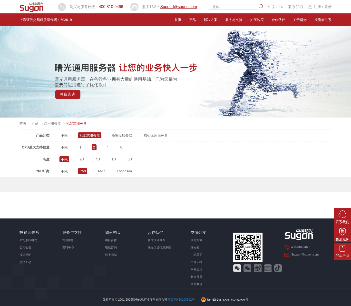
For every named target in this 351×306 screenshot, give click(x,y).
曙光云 (195, 247)
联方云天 (196, 276)
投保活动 (25, 255)
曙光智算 (196, 240)
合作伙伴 (278, 20)
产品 (192, 20)
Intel (82, 171)
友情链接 (198, 232)
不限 (64, 135)
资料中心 (68, 247)
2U (81, 159)
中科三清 (196, 269)
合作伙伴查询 (156, 240)
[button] (173, 112)
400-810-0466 (111, 7)
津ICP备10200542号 (181, 300)
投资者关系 (323, 20)
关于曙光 (300, 20)
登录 (328, 7)
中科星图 (196, 255)
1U (114, 159)
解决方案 (210, 20)
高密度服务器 (122, 135)
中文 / (273, 7)
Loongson (124, 171)
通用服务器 (52, 123)
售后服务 (68, 240)
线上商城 (111, 255)
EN (280, 7)
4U (98, 159)
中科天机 (196, 262)
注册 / (315, 7)
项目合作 (111, 240)
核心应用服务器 (156, 135)
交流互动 (25, 262)
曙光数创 (196, 284)
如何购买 (257, 20)
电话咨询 (111, 247)
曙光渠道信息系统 (159, 247)
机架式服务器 (89, 135)
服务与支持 (233, 20)
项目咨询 (68, 94)
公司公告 (25, 247)
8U (130, 159)
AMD (101, 171)
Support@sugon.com (178, 7)
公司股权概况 (28, 240)
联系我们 (295, 7)
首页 (178, 20)
